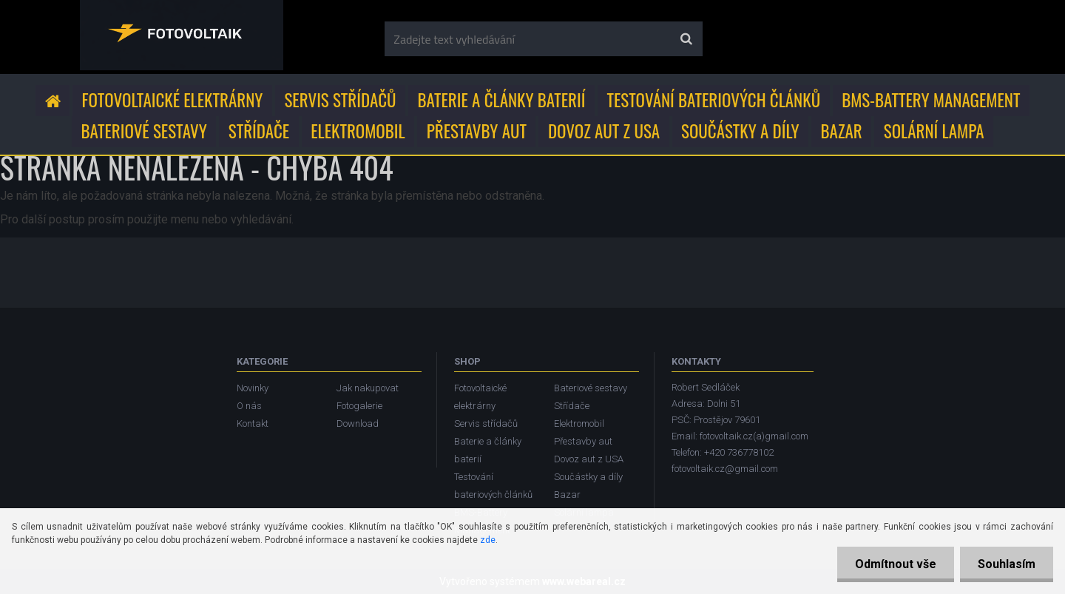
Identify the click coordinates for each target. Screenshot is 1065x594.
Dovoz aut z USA (604, 131)
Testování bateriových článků (713, 99)
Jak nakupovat (368, 388)
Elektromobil (358, 131)
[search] (686, 39)
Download (358, 423)
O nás (249, 405)
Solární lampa (934, 131)
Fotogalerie (359, 405)
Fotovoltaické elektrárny (172, 99)
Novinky (252, 388)
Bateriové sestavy (144, 131)
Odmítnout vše (893, 564)
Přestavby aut (477, 131)
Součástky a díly (740, 131)
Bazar (841, 131)
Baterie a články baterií (502, 99)
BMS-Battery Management (931, 99)
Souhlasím (1006, 564)
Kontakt (252, 423)
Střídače (259, 131)
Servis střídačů (340, 99)
